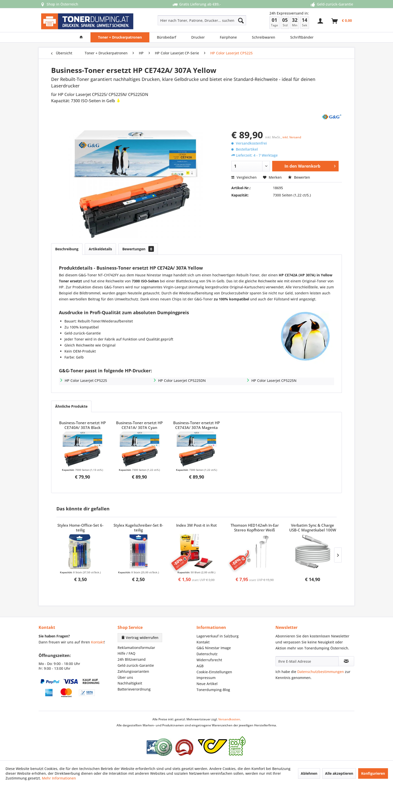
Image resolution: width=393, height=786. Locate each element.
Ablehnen (309, 773)
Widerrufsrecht (209, 659)
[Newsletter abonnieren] (346, 661)
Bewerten (299, 177)
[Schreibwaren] (263, 37)
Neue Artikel (207, 683)
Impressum (206, 677)
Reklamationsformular (136, 647)
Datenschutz (207, 653)
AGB (200, 665)
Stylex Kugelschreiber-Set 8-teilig (138, 527)
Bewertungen (138, 249)
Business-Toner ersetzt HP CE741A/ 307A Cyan (139, 425)
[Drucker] (198, 37)
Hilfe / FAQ (126, 653)
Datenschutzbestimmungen (320, 671)
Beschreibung (66, 249)
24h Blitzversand (132, 659)
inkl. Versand (291, 137)
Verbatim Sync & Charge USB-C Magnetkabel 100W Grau (312, 528)
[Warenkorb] (341, 21)
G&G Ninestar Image (214, 647)
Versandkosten (229, 719)
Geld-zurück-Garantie (136, 665)
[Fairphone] (228, 37)
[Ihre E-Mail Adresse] (307, 661)
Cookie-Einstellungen (214, 671)
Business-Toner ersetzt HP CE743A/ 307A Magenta (196, 425)
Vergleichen (244, 177)
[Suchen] (241, 20)
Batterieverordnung (134, 689)
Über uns (125, 677)
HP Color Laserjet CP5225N (274, 380)
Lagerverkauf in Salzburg (218, 636)
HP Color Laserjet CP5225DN (182, 380)
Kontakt (97, 642)
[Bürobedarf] (166, 37)
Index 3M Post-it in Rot (196, 525)
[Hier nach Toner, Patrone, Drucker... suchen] (202, 20)
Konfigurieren (373, 773)
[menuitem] (184, 20)
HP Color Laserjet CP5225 (86, 380)
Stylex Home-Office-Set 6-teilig (80, 527)
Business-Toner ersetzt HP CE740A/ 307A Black (82, 425)
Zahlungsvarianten (133, 671)
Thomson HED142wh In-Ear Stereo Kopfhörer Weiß (255, 527)
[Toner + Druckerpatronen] (119, 37)
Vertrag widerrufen (139, 637)
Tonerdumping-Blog (213, 689)
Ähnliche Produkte (71, 406)
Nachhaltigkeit (130, 683)
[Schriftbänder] (302, 37)
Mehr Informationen (59, 778)
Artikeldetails (100, 249)
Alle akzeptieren (339, 773)
